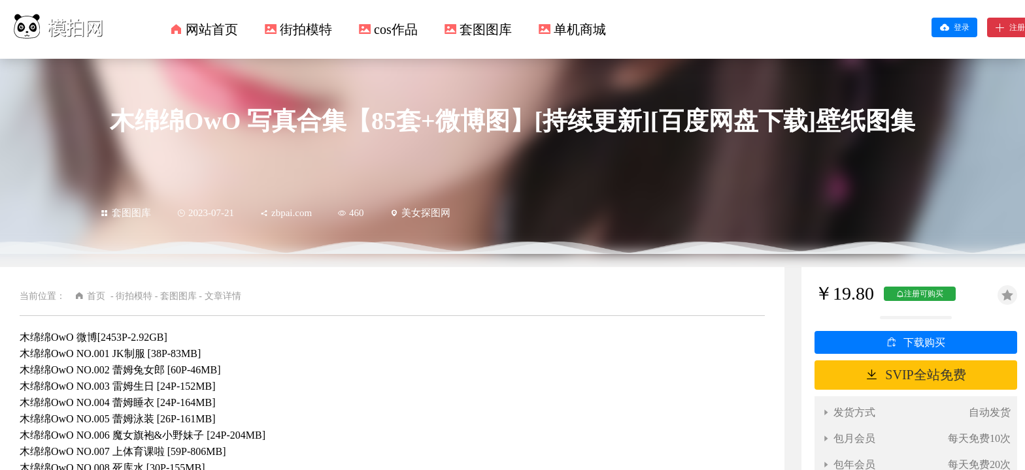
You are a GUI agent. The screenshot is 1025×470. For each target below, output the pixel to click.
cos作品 (396, 29)
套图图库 (486, 29)
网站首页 (212, 29)
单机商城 (580, 29)
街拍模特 (306, 29)
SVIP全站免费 (925, 375)
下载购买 (924, 342)
